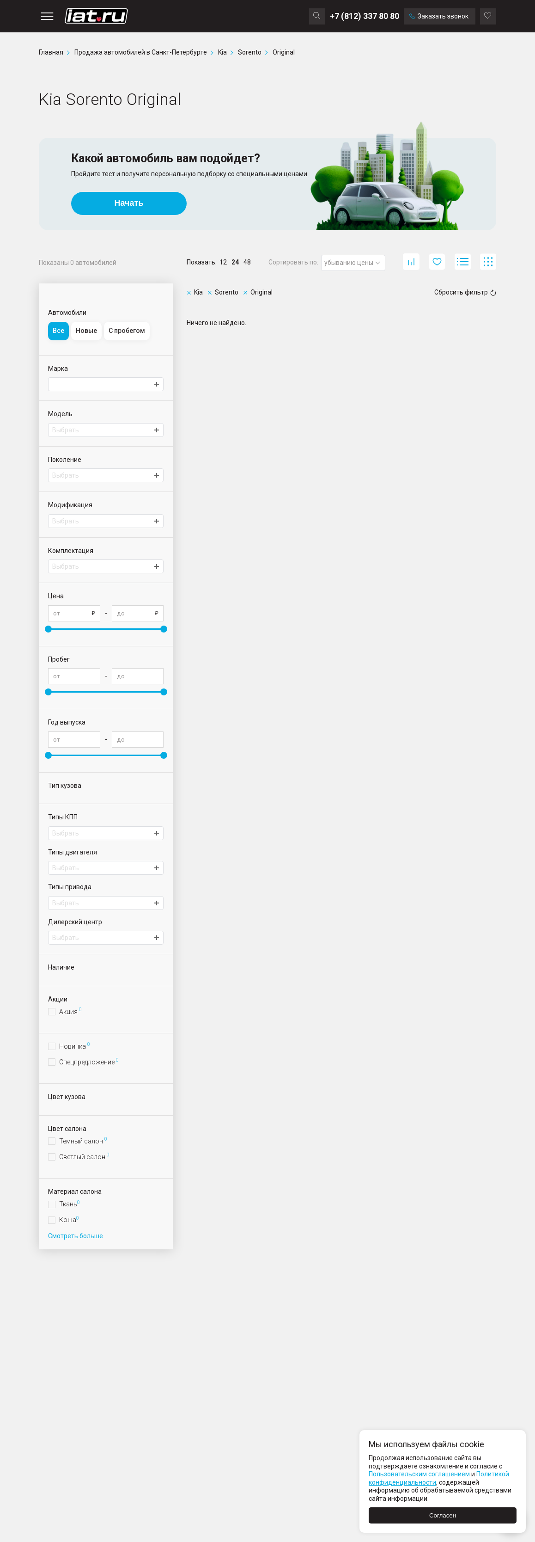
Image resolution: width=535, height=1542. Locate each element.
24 (235, 262)
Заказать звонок (438, 16)
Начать (129, 203)
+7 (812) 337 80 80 (364, 16)
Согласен (442, 1515)
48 (247, 262)
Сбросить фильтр (465, 292)
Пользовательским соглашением (419, 1474)
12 (223, 262)
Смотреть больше (75, 1236)
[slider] (48, 629)
